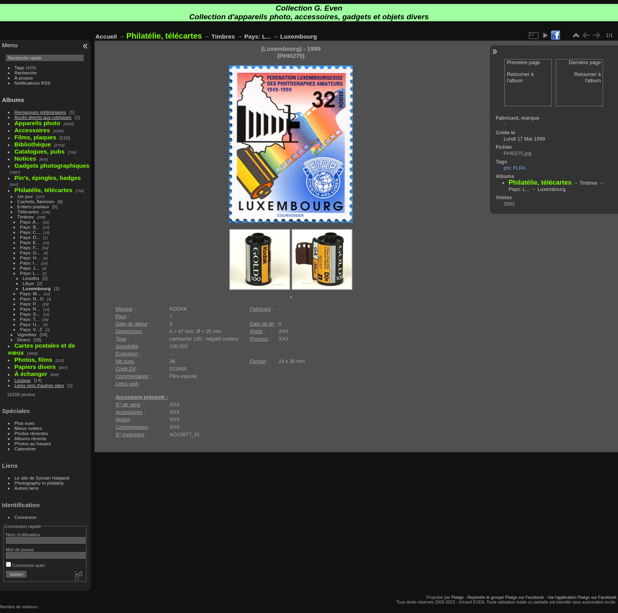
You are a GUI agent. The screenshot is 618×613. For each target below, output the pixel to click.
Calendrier (25, 448)
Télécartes (28, 211)
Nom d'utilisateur (23, 534)
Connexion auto (25, 565)
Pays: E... (30, 242)
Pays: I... (29, 262)
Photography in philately (39, 482)
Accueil (106, 36)
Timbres (25, 216)
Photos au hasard (33, 443)
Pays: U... (30, 324)
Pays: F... (29, 247)
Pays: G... (30, 252)
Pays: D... (30, 237)
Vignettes (27, 334)
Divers (23, 339)
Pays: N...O (32, 298)
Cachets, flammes (35, 201)
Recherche (26, 72)
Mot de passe (20, 549)
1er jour (25, 196)
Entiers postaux (33, 206)
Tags (19, 67)
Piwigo (457, 597)
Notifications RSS (33, 82)
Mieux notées (28, 428)
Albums (13, 99)
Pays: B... (30, 227)
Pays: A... (30, 221)
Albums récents (31, 438)
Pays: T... (29, 319)
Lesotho (31, 278)
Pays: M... (30, 293)
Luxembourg (37, 288)
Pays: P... (29, 303)
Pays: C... (30, 232)
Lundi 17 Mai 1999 (524, 139)
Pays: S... (30, 314)
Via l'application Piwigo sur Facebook (581, 597)
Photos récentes (31, 433)
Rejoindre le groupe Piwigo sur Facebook (505, 597)
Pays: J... (29, 267)
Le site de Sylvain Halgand (42, 477)
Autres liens (27, 488)
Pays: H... (30, 257)
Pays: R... (30, 308)
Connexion (26, 517)
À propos (24, 77)
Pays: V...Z (31, 329)
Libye (28, 283)
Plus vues (25, 423)
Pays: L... (29, 273)
